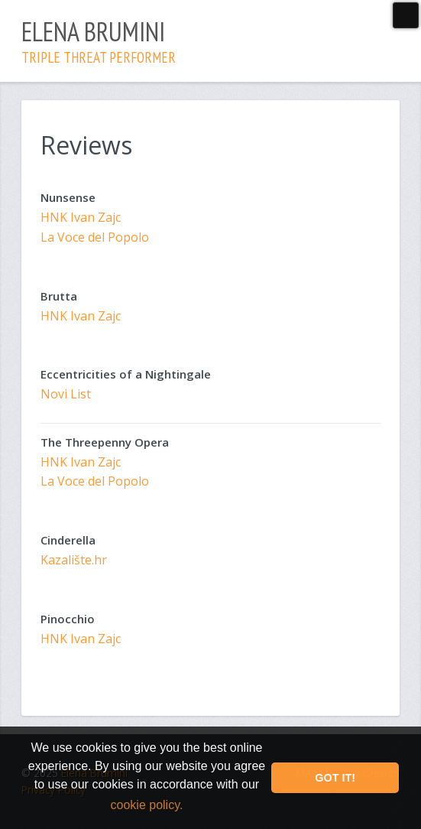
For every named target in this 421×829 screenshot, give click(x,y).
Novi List (65, 393)
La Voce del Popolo (94, 237)
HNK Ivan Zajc (80, 217)
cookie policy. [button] (147, 804)
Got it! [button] (335, 778)
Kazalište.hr (73, 559)
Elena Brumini (98, 41)
